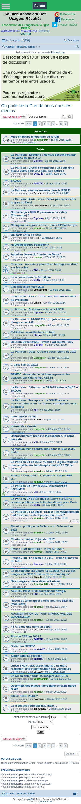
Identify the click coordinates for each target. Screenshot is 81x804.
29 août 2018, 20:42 (57, 193)
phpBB (30, 799)
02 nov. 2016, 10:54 (56, 607)
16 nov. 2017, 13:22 (58, 393)
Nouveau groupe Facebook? (30, 244)
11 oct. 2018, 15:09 (56, 174)
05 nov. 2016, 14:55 (51, 594)
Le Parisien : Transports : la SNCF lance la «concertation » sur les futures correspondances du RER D (44, 403)
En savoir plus (58, 52)
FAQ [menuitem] (27, 40)
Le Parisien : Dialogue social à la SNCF (37, 309)
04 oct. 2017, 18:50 (50, 409)
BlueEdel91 (40, 708)
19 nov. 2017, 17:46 (55, 380)
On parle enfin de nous (26, 235)
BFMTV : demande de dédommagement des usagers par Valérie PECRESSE (40, 376)
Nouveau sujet (12, 117)
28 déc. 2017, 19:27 (58, 367)
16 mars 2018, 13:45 (53, 280)
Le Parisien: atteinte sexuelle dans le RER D (40, 190)
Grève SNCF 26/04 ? (24, 696)
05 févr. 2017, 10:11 (56, 481)
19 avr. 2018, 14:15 (51, 247)
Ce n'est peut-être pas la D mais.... (34, 705)
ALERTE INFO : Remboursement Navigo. (38, 591)
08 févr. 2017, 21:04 (56, 471)
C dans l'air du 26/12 (24, 364)
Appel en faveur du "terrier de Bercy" (36, 254)
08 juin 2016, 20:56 (55, 671)
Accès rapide (13, 40)
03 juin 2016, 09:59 (56, 692)
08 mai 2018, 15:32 (51, 238)
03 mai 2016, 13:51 (57, 699)
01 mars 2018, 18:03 (60, 289)
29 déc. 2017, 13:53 (58, 357)
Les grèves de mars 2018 (27, 286)
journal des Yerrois (24, 426)
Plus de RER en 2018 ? (26, 636)
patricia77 (39, 649)
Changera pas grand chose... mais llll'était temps (44, 225)
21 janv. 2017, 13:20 (57, 518)
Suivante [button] (66, 123)
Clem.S (38, 302)
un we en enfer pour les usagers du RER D (39, 676)
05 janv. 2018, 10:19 (56, 345)
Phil (36, 270)
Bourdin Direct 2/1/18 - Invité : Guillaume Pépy (42, 342)
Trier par (40, 722)
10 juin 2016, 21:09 (57, 649)
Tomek (37, 419)
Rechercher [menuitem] (77, 47)
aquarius (39, 228)
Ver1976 (38, 629)
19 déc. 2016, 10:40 (55, 564)
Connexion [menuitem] (73, 40)
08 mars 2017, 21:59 (59, 429)
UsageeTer (40, 325)
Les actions (29, 142)
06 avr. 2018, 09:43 (51, 270)
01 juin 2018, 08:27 (56, 228)
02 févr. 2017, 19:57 (50, 492)
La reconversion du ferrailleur (31, 277)
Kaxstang (39, 699)
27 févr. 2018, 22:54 (54, 302)
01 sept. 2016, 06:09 (56, 629)
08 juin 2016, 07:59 (61, 679)
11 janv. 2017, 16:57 (57, 542)
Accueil (10, 46)
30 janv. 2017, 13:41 (53, 505)
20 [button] (61, 124)
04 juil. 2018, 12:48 (55, 218)
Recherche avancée (70, 116)
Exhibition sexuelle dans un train (33, 332)
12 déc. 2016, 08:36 (61, 584)
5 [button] (53, 124)
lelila (36, 238)
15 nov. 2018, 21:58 (61, 139)
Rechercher (63, 116)
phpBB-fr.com (46, 802)
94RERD (38, 174)
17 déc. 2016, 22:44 (54, 577)
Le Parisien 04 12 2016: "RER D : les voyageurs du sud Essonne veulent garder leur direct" (45, 513)
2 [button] (39, 124)
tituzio (37, 335)
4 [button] (48, 124)
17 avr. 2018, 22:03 (55, 257)
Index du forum (26, 46)
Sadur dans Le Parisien (26, 655)
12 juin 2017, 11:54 (54, 419)
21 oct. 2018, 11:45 (55, 161)
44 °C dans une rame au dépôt (31, 626)
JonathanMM (41, 139)
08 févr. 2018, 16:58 (55, 312)
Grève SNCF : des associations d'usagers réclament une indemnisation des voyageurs (41, 667)
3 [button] (44, 124)
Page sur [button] (28, 123)
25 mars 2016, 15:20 (60, 708)
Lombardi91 (40, 205)
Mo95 (37, 280)
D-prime (38, 161)
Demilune (39, 193)
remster (38, 257)
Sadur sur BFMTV (23, 646)
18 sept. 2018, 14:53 (56, 183)
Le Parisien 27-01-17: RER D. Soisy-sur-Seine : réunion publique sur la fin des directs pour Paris (44, 500)
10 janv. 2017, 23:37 (55, 552)
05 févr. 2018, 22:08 (58, 325)
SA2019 (16, 180)
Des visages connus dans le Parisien (36, 581)
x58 (36, 409)
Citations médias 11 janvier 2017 (33, 539)
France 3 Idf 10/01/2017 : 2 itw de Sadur (37, 549)
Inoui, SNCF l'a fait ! (24, 416)
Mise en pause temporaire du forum (35, 136)
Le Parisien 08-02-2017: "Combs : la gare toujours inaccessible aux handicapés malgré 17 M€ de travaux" (44, 465)
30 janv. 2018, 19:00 (54, 335)
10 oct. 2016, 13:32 (56, 620)
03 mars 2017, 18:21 (51, 442)
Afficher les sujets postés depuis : (40, 717)
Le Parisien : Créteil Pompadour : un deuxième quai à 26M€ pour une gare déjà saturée (42, 169)
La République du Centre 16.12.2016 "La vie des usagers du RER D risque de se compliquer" (43, 572)
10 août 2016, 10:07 (56, 639)
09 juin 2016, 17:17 (57, 658)
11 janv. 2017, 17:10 (57, 532)
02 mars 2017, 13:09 (59, 455)
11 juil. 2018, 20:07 (60, 205)
